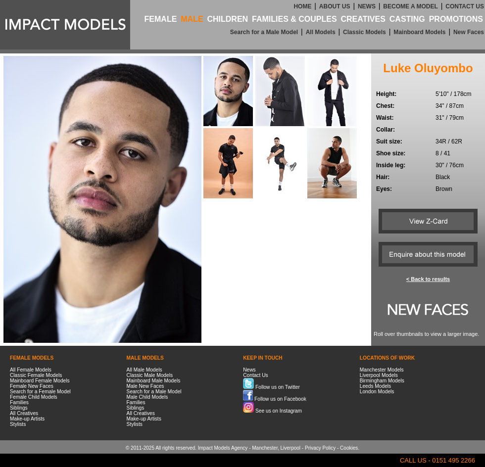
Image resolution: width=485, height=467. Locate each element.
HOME (302, 6)
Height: (386, 94)
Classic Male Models (150, 375)
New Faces (468, 32)
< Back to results (428, 279)
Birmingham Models (382, 380)
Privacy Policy (320, 448)
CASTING (407, 19)
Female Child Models (33, 397)
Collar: (385, 129)
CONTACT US (464, 6)
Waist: (385, 117)
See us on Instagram (272, 411)
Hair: (382, 177)
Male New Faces (145, 386)
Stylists (18, 424)
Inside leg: (390, 165)
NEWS (367, 6)
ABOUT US (334, 6)
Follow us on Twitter (271, 387)
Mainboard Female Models (40, 380)
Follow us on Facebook (274, 399)
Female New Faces (31, 386)
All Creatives (24, 413)
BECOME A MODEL (410, 6)
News (249, 370)
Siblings (19, 408)
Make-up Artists (27, 418)
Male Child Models (147, 397)
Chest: (385, 105)
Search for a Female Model (40, 391)
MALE (192, 19)
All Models (321, 32)
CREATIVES (362, 19)
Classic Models (364, 32)
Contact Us (255, 375)
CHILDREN (227, 19)
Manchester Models (382, 370)
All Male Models (144, 370)
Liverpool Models (379, 375)
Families (19, 402)
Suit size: (389, 141)
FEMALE (161, 19)
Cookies (349, 448)
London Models (377, 391)
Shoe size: (390, 153)
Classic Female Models (36, 375)
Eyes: (384, 189)
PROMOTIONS (456, 19)
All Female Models (30, 370)
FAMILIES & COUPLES (294, 19)
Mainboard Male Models (154, 380)
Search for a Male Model (264, 32)
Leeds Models (375, 386)
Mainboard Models (419, 32)
